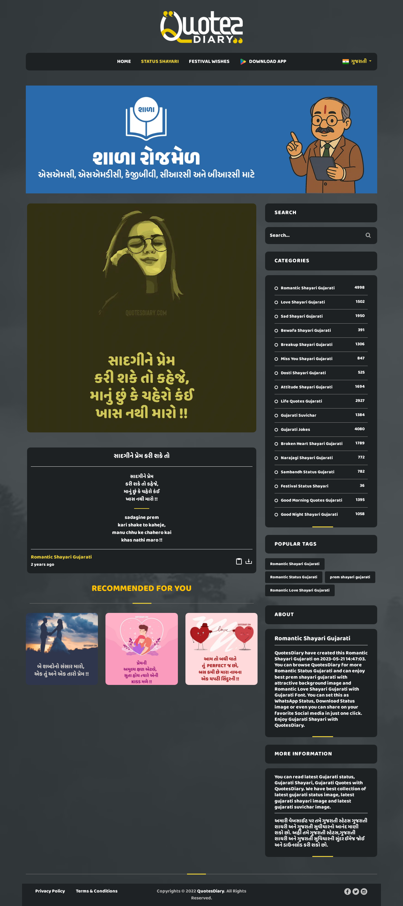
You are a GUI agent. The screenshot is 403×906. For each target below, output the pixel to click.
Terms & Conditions (96, 891)
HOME (124, 62)
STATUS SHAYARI (160, 62)
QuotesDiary (210, 891)
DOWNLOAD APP (263, 62)
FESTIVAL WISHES (209, 62)
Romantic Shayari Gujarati (61, 557)
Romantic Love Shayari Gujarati (300, 590)
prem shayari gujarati (350, 577)
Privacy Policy (50, 891)
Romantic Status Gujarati (293, 577)
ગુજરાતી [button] (355, 62)
